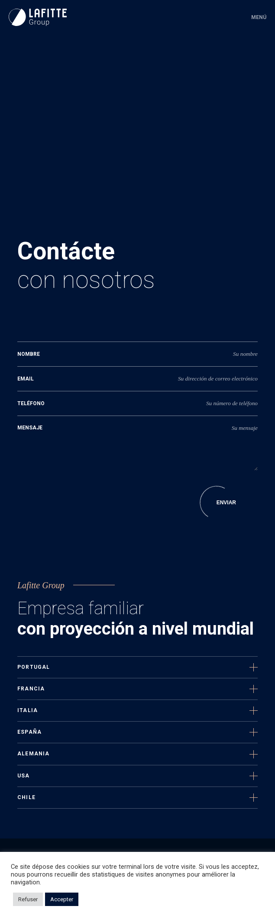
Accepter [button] (61, 899)
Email (25, 379)
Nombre (28, 354)
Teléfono (31, 403)
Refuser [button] (28, 899)
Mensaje (29, 428)
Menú (258, 17)
